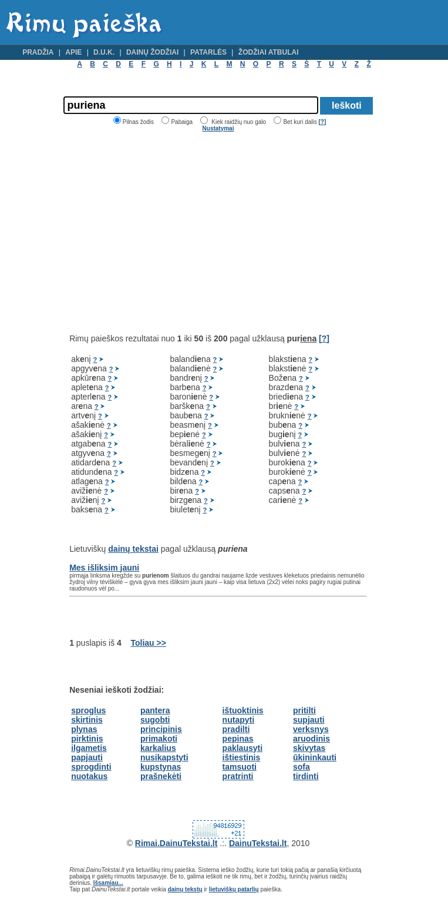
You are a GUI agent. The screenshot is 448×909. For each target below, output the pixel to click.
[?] (322, 122)
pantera (155, 710)
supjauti (309, 719)
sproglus (88, 710)
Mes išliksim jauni (104, 567)
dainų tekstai (133, 549)
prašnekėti (160, 776)
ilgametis (89, 748)
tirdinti (306, 776)
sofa (301, 767)
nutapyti (238, 719)
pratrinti (238, 776)
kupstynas (160, 767)
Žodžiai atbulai (268, 52)
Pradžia (37, 52)
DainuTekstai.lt (258, 843)
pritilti (304, 710)
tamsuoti (240, 767)
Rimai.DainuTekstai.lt (176, 843)
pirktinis (87, 738)
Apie (73, 52)
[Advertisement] (168, 232)
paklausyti (242, 748)
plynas (84, 729)
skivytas (309, 748)
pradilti (236, 729)
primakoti (158, 738)
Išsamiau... (108, 883)
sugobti (155, 719)
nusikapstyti (164, 757)
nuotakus (89, 776)
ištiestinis (242, 757)
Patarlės (208, 52)
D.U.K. (103, 52)
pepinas (238, 738)
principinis (161, 729)
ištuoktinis (243, 710)
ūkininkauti (314, 757)
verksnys (311, 729)
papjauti (87, 757)
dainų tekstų (185, 889)
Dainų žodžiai (152, 52)
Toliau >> (148, 643)
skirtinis (87, 719)
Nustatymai (218, 128)
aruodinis (311, 738)
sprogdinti (91, 767)
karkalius (158, 748)
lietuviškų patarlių (234, 889)
